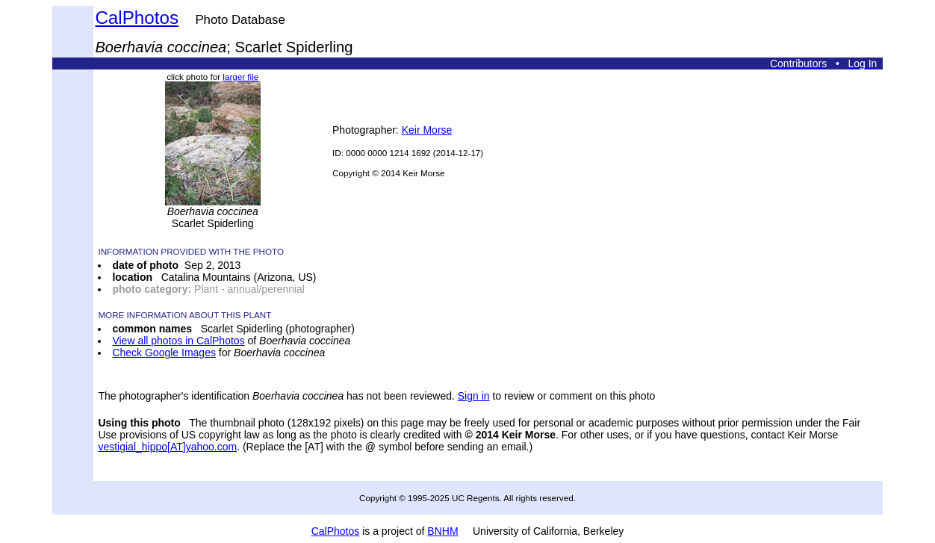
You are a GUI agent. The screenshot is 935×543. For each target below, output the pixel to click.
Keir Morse (427, 130)
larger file (240, 76)
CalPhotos (136, 17)
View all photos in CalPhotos (178, 341)
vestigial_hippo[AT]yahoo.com (167, 447)
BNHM (442, 531)
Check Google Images (164, 353)
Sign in (474, 396)
